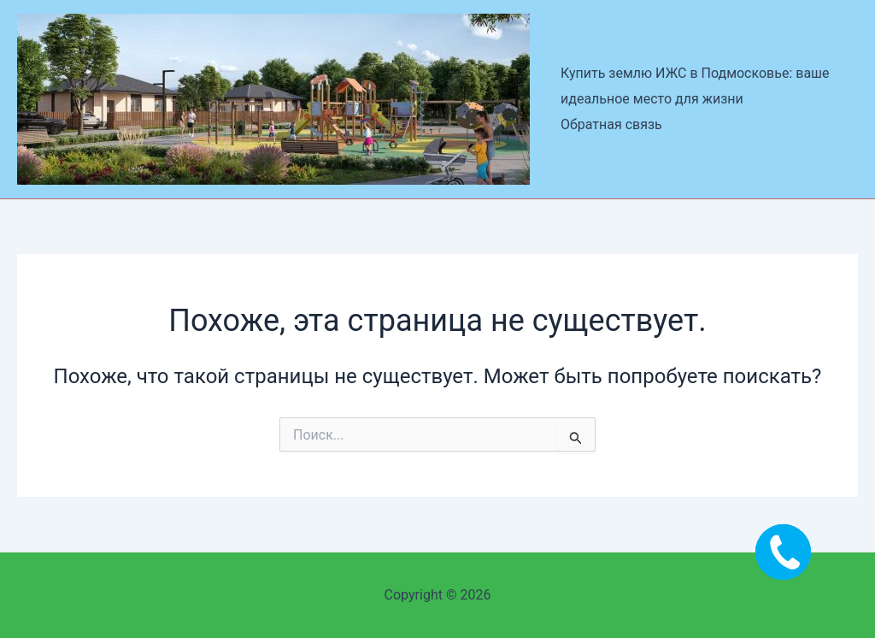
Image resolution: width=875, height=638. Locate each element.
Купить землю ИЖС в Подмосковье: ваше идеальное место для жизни (695, 86)
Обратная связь (611, 124)
